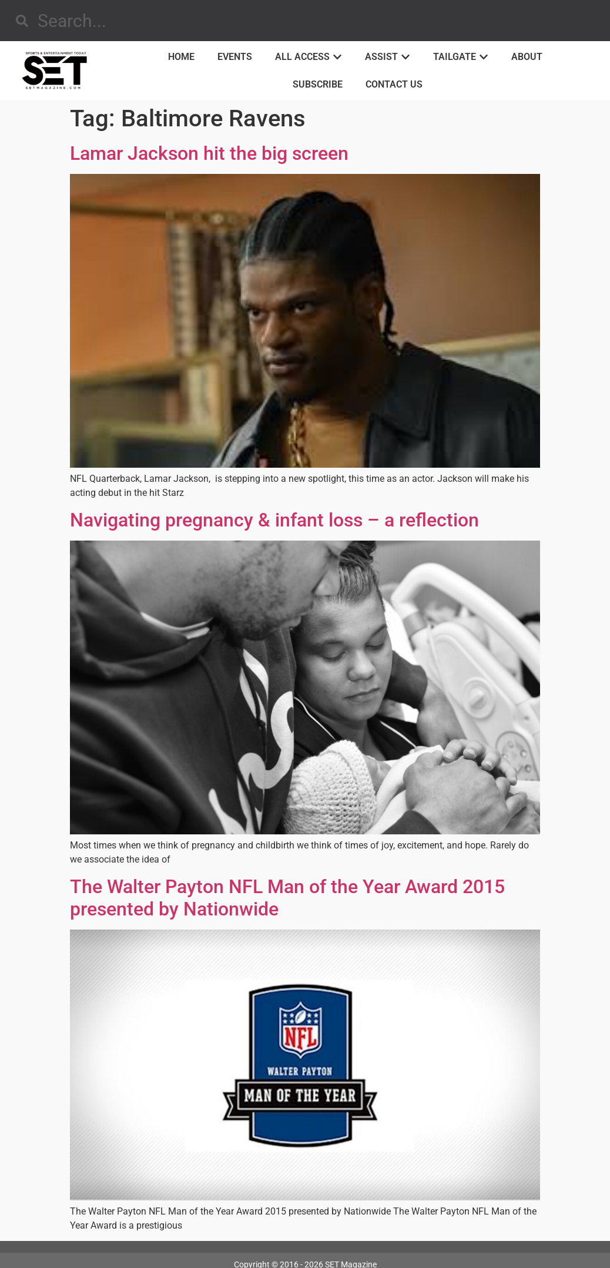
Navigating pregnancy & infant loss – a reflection (274, 520)
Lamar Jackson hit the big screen (209, 153)
